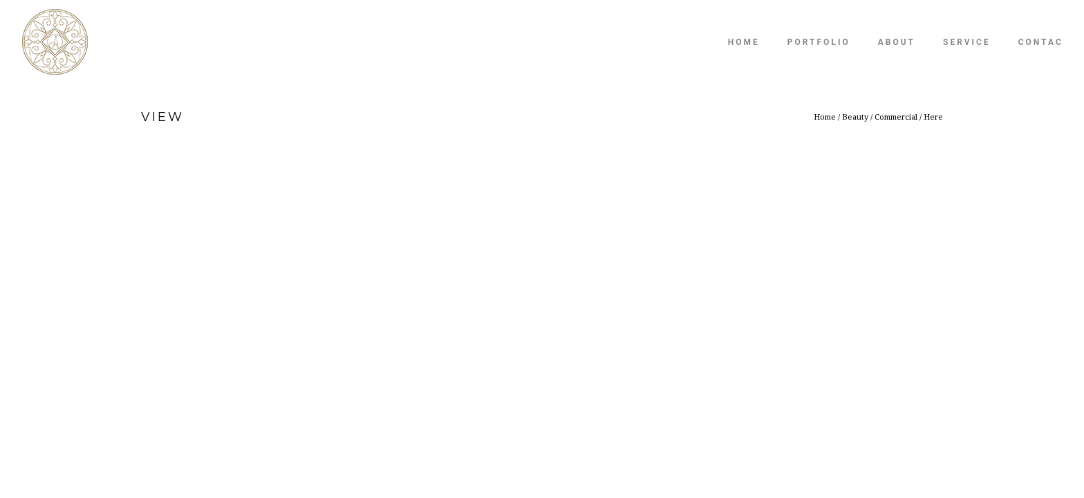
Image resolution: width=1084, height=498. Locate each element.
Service (967, 42)
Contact (1044, 42)
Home (744, 42)
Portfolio (818, 42)
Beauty (855, 116)
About (896, 42)
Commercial (896, 116)
